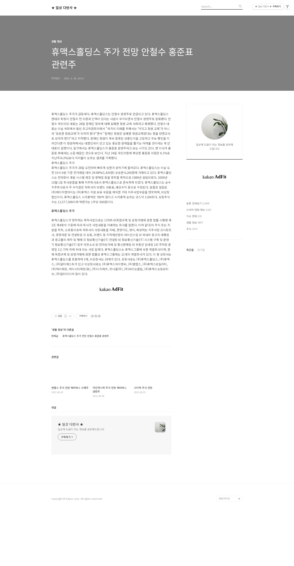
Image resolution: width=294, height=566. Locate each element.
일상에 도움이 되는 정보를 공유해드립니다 (81, 429)
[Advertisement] (214, 249)
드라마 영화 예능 (198, 322)
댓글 (53, 407)
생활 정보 (194, 335)
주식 (191, 342)
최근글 (190, 423)
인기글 (201, 423)
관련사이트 (224, 498)
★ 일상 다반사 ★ (64, 8)
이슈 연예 (194, 329)
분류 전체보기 (197, 316)
